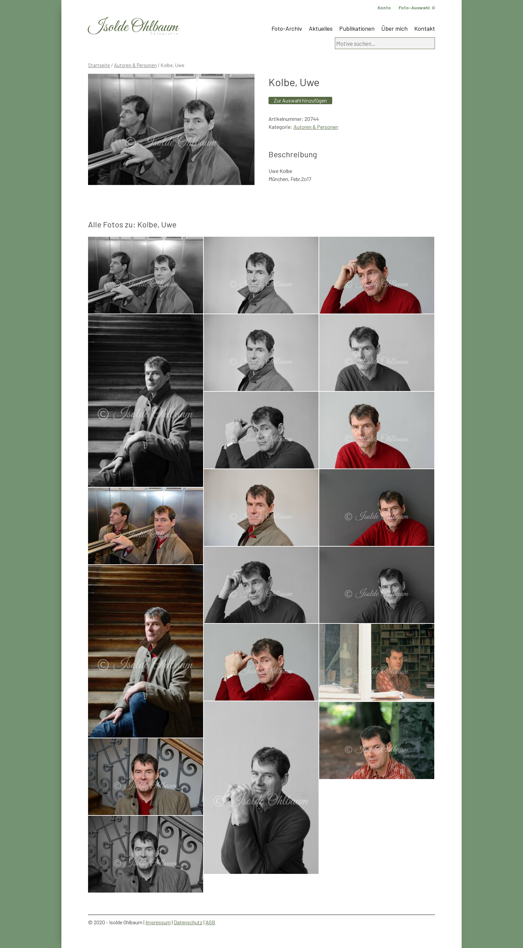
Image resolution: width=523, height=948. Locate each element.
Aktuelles (321, 28)
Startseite (99, 65)
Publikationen (357, 28)
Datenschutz (188, 922)
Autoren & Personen (135, 65)
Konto (384, 7)
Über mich (394, 28)
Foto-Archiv (287, 28)
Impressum (158, 922)
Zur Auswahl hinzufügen (300, 100)
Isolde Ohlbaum (133, 27)
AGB (210, 922)
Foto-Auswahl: (417, 7)
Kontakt (424, 28)
